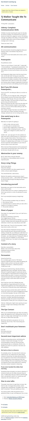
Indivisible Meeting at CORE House (15, 397)
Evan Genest (14, 5)
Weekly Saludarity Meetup (15, 398)
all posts (5, 407)
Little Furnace (21, 412)
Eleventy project (10, 417)
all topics (5, 404)
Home (2, 5)
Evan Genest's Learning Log (8, 2)
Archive (7, 5)
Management (11, 23)
